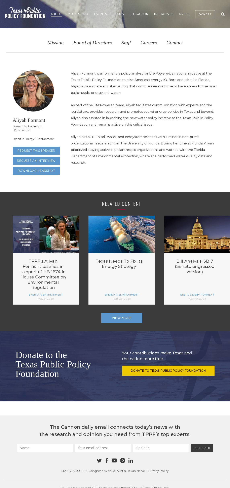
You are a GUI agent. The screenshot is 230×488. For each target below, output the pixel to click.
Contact (174, 42)
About (56, 14)
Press (184, 14)
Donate (205, 14)
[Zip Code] (161, 448)
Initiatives (164, 14)
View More (122, 318)
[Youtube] (114, 461)
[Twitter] (99, 460)
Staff (126, 42)
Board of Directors (92, 42)
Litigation (138, 14)
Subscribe (202, 448)
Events (100, 14)
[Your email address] (103, 448)
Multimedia (78, 14)
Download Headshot (36, 171)
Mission (55, 42)
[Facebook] (106, 460)
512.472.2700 (71, 471)
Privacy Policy (158, 471)
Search (223, 14)
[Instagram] (122, 460)
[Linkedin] (130, 460)
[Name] (45, 448)
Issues (118, 14)
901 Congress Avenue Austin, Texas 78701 (114, 471)
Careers (149, 42)
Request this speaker (36, 150)
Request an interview (36, 161)
